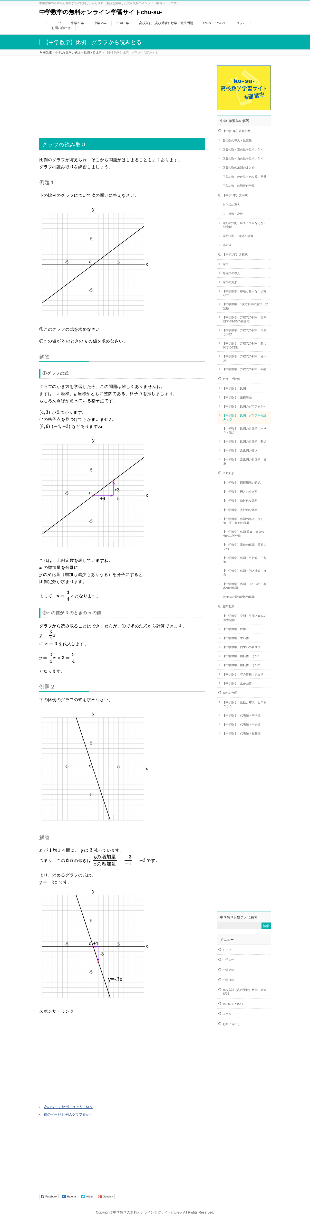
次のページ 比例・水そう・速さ (68, 1107)
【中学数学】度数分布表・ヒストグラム (244, 704)
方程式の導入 (233, 273)
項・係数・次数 (233, 214)
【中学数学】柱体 (234, 629)
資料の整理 (230, 693)
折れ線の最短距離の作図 (239, 597)
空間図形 (228, 606)
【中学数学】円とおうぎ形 (240, 491)
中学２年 (228, 970)
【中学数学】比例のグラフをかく (244, 406)
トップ (227, 949)
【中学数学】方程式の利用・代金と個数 (244, 332)
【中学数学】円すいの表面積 (242, 647)
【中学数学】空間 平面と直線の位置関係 (244, 618)
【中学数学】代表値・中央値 (242, 724)
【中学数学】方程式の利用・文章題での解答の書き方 (244, 319)
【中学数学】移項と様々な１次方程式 (244, 293)
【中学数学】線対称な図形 (240, 500)
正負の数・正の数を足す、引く (243, 149)
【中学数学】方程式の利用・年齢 (244, 369)
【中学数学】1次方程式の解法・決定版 (245, 306)
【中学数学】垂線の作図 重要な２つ (244, 546)
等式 (225, 264)
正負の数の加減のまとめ (239, 167)
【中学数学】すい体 (236, 638)
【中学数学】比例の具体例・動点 (244, 441)
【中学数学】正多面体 (237, 683)
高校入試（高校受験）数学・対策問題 (244, 992)
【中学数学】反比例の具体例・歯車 (244, 461)
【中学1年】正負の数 (237, 131)
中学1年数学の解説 (234, 121)
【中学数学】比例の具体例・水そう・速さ (244, 430)
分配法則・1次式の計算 (238, 236)
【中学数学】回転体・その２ (242, 665)
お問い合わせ (231, 1024)
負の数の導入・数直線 (237, 140)
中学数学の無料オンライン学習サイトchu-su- (100, 12)
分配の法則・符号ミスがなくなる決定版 (244, 225)
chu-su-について (233, 1004)
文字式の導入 (233, 205)
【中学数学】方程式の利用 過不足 (244, 358)
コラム (227, 1014)
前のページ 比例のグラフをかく (68, 1114)
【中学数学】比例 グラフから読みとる (244, 417)
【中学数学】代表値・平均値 (242, 715)
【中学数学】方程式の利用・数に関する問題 (244, 345)
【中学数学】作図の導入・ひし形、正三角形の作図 (243, 521)
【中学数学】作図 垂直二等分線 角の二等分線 (245, 533)
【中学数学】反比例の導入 (240, 450)
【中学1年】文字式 (235, 195)
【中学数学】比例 (234, 388)
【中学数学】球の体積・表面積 (243, 674)
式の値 (227, 245)
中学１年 (228, 959)
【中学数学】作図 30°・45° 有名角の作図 (244, 586)
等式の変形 (230, 282)
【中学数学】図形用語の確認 (242, 482)
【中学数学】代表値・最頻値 (242, 733)
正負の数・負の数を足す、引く (243, 158)
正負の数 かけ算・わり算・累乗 (244, 177)
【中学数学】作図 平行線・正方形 (244, 560)
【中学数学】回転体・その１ (242, 656)
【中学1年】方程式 (235, 254)
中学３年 (228, 980)
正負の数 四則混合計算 (239, 186)
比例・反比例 (231, 379)
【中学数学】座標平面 (237, 397)
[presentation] (45, 341)
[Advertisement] (122, 93)
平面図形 (228, 473)
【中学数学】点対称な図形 (240, 510)
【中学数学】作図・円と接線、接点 (244, 572)
